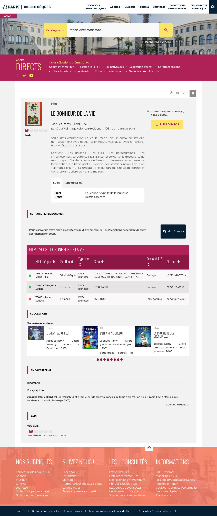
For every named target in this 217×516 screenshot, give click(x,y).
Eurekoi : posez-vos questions (82, 491)
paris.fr (21, 510)
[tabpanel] (97, 195)
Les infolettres (71, 487)
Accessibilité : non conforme (155, 510)
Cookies (161, 487)
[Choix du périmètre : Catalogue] (55, 30)
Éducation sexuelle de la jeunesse (106, 193)
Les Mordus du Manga (123, 491)
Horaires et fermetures (123, 475)
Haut (149, 447)
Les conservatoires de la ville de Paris (110, 510)
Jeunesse (22, 487)
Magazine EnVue (167, 475)
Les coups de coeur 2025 (125, 487)
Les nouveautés (119, 471)
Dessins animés (95, 197)
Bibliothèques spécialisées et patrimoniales (57, 510)
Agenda (21, 475)
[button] (213, 7)
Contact (169, 471)
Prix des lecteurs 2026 (123, 483)
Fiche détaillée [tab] (72, 182)
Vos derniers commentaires (127, 495)
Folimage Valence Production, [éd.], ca (89, 128)
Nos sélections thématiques (127, 479)
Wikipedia (182, 404)
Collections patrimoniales (32, 491)
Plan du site (163, 495)
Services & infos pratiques (32, 471)
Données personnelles (183, 487)
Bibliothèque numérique (32, 495)
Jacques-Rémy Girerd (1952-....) (71, 124)
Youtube (68, 479)
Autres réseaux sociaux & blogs (82, 483)
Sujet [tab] (56, 182)
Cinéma (21, 483)
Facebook (69, 471)
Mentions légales (167, 491)
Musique (21, 479)
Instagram (69, 475)
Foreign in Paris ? (167, 483)
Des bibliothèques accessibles (175, 479)
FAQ (158, 471)
